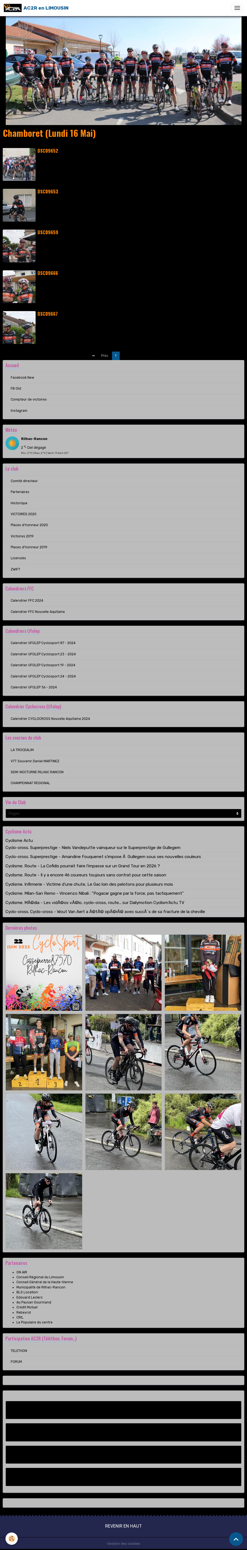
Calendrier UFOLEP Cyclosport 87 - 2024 (43, 643)
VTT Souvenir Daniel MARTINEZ (35, 761)
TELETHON (19, 1351)
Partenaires (20, 492)
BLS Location (27, 1292)
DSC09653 (48, 191)
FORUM (16, 1362)
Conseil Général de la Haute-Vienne (44, 1282)
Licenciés (18, 558)
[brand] (36, 8)
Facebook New (22, 377)
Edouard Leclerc (29, 1297)
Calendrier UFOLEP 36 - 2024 (34, 687)
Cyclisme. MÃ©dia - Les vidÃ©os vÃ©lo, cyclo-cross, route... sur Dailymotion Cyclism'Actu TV (94, 902)
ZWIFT (15, 569)
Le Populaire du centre (34, 1322)
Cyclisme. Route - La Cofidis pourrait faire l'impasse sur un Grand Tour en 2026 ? (82, 866)
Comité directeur (24, 481)
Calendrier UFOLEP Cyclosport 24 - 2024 (43, 676)
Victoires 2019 (22, 536)
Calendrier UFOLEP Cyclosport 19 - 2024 (43, 665)
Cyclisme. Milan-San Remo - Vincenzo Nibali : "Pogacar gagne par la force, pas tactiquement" (94, 893)
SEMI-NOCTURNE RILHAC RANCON (37, 772)
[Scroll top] (236, 1539)
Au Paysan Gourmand (33, 1302)
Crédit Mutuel (27, 1307)
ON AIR (21, 1272)
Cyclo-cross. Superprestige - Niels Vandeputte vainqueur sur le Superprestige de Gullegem (92, 847)
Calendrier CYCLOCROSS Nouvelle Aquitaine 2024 (50, 719)
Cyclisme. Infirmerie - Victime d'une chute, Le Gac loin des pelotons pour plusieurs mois (89, 884)
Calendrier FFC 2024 (27, 600)
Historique (19, 503)
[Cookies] (11, 1538)
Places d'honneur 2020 (29, 525)
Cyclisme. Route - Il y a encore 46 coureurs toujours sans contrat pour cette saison (85, 875)
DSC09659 (48, 232)
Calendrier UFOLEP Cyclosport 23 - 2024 (43, 654)
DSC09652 (48, 150)
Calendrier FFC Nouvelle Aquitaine (38, 612)
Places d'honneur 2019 (29, 547)
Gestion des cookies (123, 1544)
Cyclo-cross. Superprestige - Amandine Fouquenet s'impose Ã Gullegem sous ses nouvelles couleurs (103, 856)
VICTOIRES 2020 (23, 514)
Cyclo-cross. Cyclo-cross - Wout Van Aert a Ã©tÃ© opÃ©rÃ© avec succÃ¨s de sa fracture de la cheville (105, 911)
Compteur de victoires (29, 399)
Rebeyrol (23, 1312)
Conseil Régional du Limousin (40, 1277)
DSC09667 (48, 313)
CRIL (20, 1317)
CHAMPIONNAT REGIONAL (30, 783)
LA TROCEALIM (22, 750)
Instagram (19, 411)
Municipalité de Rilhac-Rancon (40, 1287)
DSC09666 (48, 273)
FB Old (16, 388)
